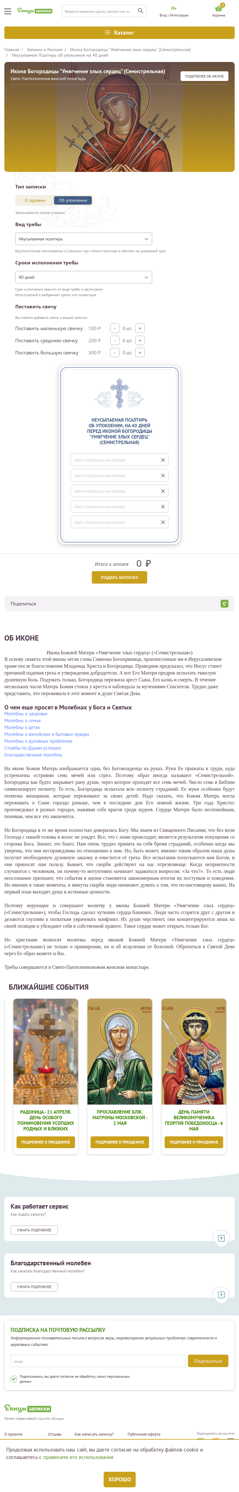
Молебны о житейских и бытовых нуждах (46, 734)
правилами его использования (78, 1457)
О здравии (35, 200)
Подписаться (208, 1361)
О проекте (13, 1434)
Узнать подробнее (34, 1231)
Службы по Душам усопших (32, 748)
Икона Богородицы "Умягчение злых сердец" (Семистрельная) (130, 49)
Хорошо (119, 1479)
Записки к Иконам (45, 49)
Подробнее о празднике (45, 1142)
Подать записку (119, 577)
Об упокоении (73, 200)
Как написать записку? (94, 1434)
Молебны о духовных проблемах (38, 741)
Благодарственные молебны (33, 755)
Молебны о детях (22, 727)
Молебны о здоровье (26, 714)
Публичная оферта (144, 1434)
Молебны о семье (22, 720)
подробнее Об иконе (204, 76)
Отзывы (55, 1434)
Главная (11, 49)
